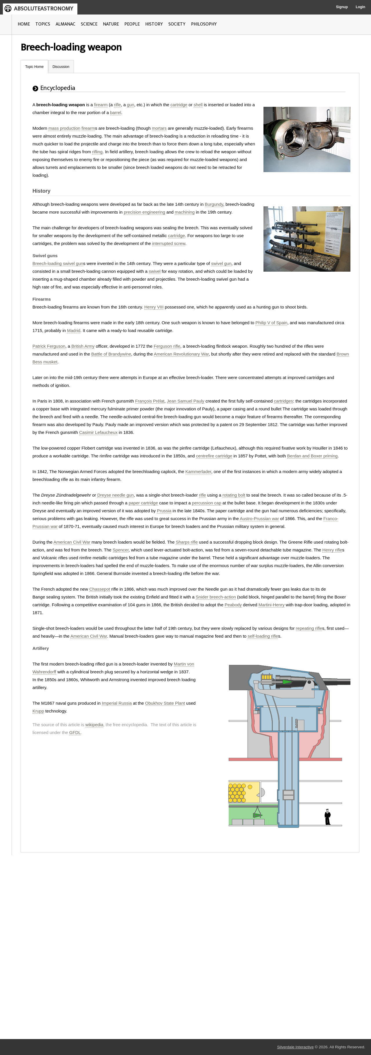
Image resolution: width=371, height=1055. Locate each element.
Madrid (73, 330)
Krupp (38, 710)
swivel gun (221, 263)
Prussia (164, 510)
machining (184, 212)
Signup (342, 7)
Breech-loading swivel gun (57, 263)
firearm (101, 104)
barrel (115, 112)
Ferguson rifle (167, 346)
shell (198, 104)
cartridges (283, 400)
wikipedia (94, 724)
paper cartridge (143, 502)
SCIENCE (89, 24)
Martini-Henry (272, 604)
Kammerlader (198, 471)
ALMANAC (65, 24)
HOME (24, 24)
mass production (64, 128)
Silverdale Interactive (295, 1047)
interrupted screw (168, 243)
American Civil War (72, 542)
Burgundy (214, 204)
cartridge (178, 104)
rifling (97, 151)
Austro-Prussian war (259, 518)
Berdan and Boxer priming (312, 455)
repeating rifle (309, 628)
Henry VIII (154, 306)
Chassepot (99, 589)
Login (360, 7)
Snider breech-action (216, 596)
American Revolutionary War (181, 353)
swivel (155, 271)
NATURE (111, 24)
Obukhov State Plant (165, 703)
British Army (82, 346)
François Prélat (149, 400)
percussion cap (206, 502)
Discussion (60, 67)
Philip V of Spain (271, 322)
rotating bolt (233, 495)
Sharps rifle (187, 542)
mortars (159, 128)
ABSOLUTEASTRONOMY (43, 9)
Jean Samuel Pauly (185, 400)
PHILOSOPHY (204, 24)
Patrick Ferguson (48, 346)
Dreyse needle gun (115, 495)
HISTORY (154, 24)
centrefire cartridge (214, 455)
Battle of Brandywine (111, 353)
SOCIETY (177, 24)
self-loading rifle (263, 636)
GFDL (75, 732)
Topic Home (34, 67)
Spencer (121, 549)
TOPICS (42, 24)
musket (50, 361)
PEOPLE (132, 24)
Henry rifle (332, 549)
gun (130, 104)
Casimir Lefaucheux (98, 432)
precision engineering (144, 212)
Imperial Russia (117, 703)
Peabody (233, 604)
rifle (117, 104)
